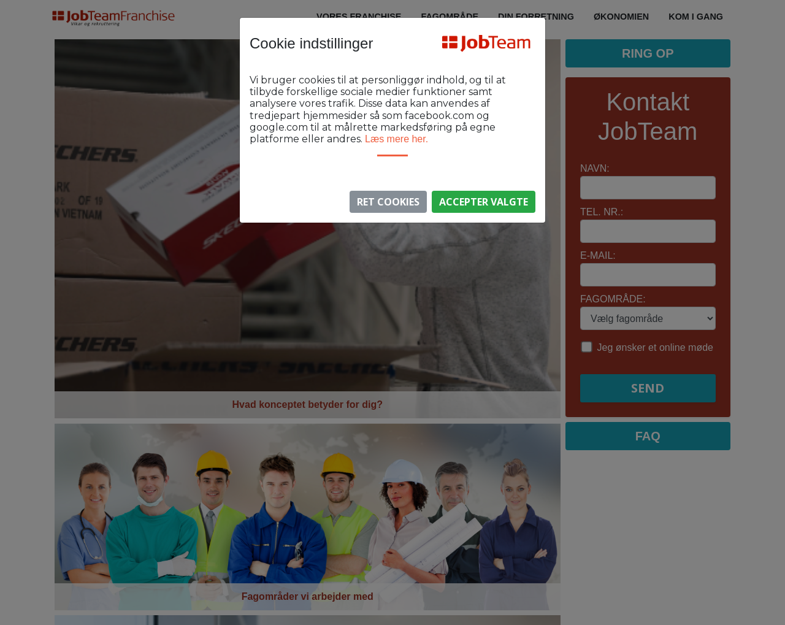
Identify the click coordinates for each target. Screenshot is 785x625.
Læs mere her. (396, 139)
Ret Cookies (388, 202)
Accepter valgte (483, 202)
